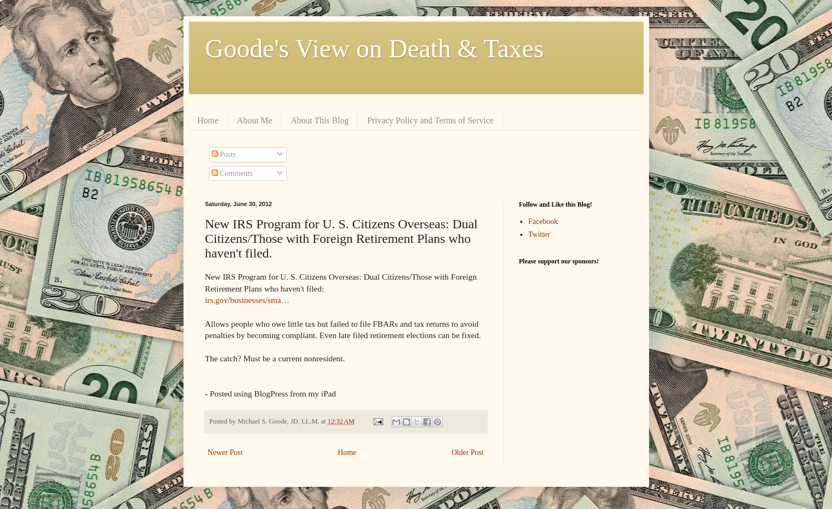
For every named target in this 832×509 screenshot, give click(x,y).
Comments (232, 173)
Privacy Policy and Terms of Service (430, 120)
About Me (254, 120)
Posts (224, 154)
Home (208, 120)
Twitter (539, 234)
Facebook (543, 221)
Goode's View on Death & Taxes (374, 48)
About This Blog (320, 120)
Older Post (467, 452)
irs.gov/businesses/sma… (247, 300)
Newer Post (225, 452)
